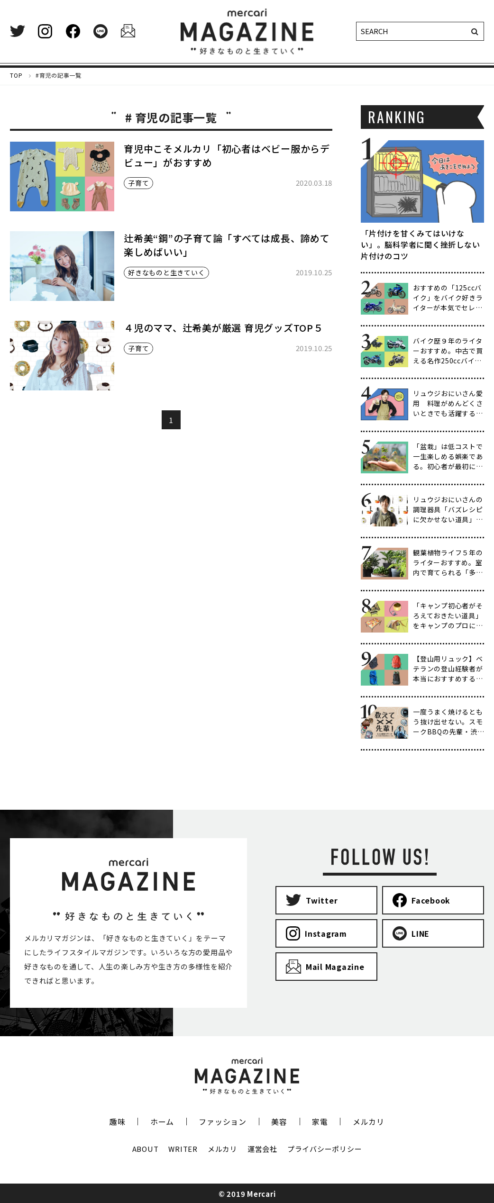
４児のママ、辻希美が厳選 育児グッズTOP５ (223, 328)
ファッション (223, 1121)
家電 (320, 1121)
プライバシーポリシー (324, 1149)
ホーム (162, 1121)
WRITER (183, 1149)
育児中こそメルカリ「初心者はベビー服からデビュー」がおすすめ (227, 155)
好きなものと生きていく (166, 272)
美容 (279, 1121)
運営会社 (262, 1149)
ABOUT (145, 1149)
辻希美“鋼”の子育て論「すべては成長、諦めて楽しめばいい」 (227, 245)
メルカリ (368, 1121)
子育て (138, 183)
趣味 (118, 1121)
